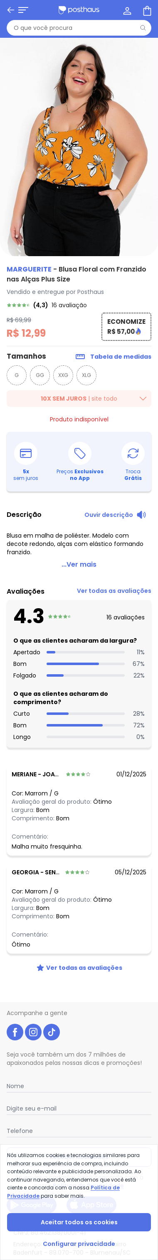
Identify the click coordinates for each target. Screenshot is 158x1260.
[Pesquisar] (143, 28)
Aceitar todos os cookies (79, 1222)
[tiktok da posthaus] (51, 1022)
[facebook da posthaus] (15, 1022)
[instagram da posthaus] (33, 1022)
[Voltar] (11, 10)
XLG (86, 375)
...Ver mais (79, 554)
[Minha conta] (126, 10)
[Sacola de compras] (146, 10)
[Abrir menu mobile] (23, 10)
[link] (79, 305)
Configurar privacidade (79, 1244)
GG (40, 375)
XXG (63, 375)
